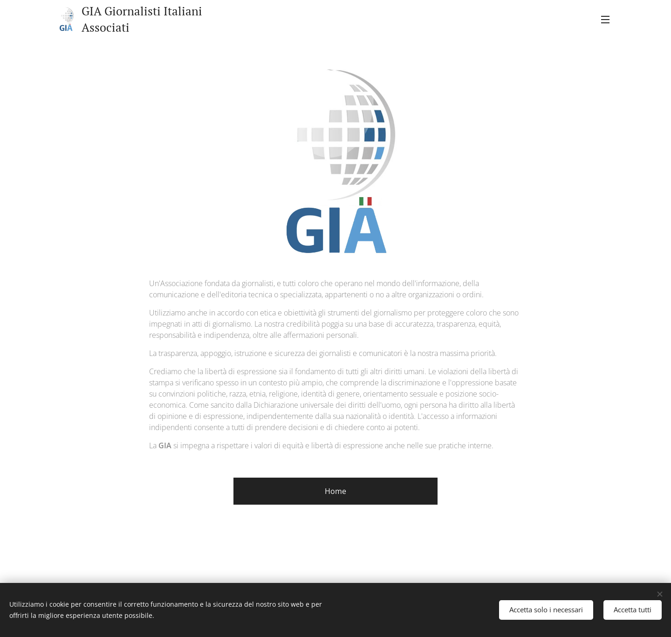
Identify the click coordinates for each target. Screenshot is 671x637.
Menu (605, 19)
